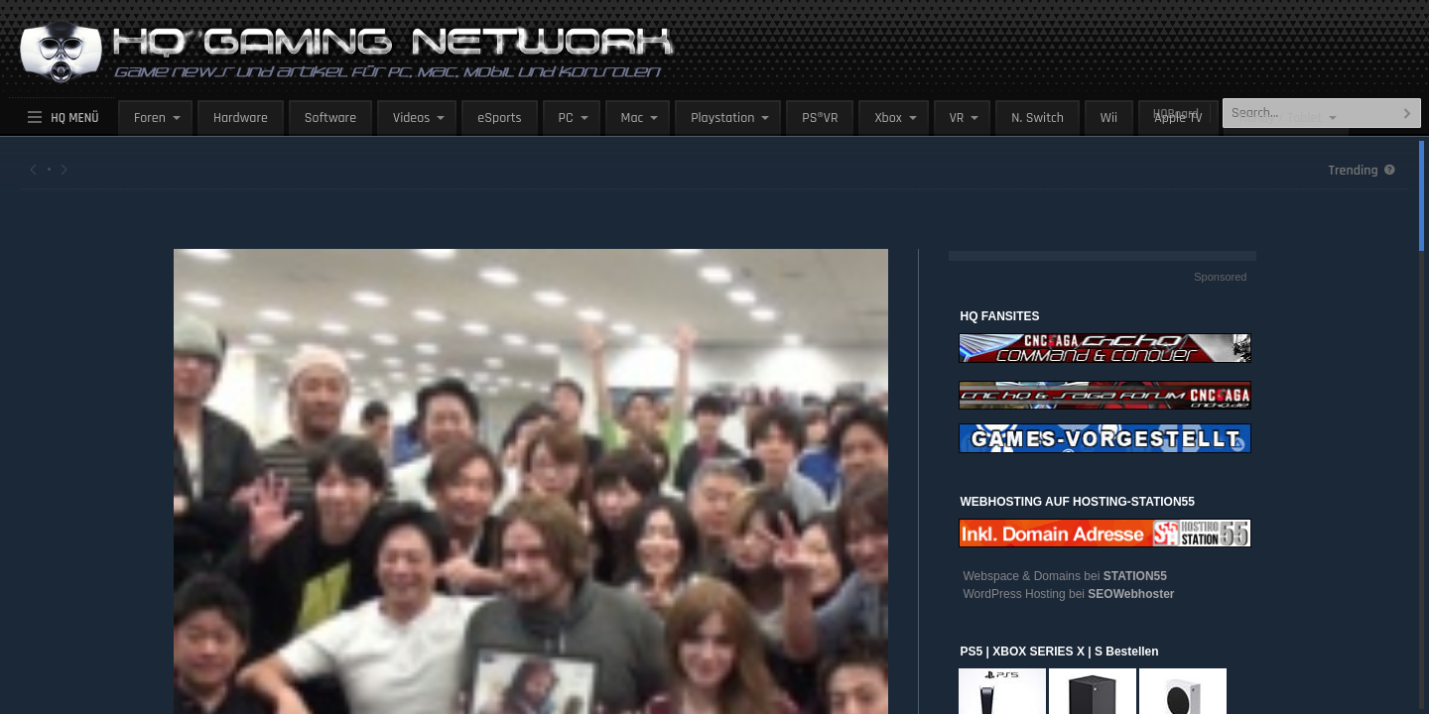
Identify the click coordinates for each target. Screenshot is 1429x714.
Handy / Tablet (1281, 118)
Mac (632, 118)
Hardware (240, 118)
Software (330, 118)
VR (957, 118)
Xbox (887, 118)
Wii (1109, 118)
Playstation (722, 118)
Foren (150, 118)
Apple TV (1178, 118)
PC (566, 118)
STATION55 (1135, 576)
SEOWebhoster (1131, 594)
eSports (499, 118)
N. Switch (1037, 118)
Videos (411, 118)
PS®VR (820, 118)
